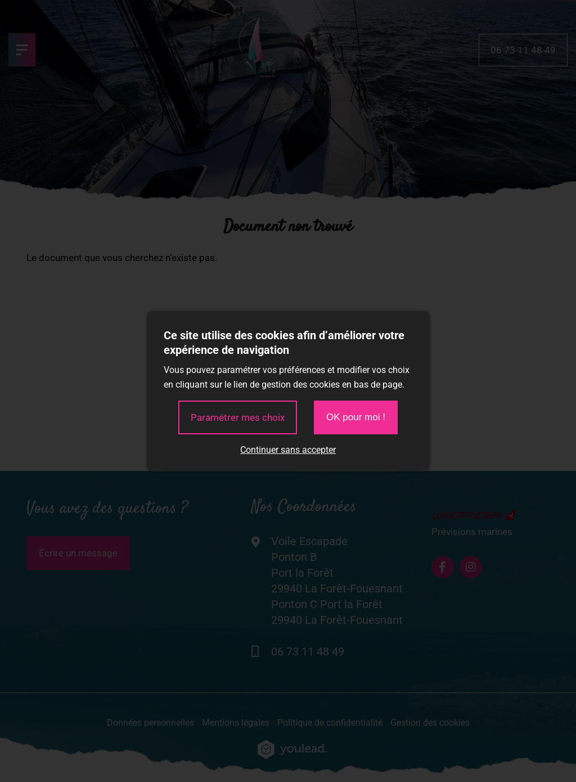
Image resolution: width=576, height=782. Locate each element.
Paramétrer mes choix (238, 417)
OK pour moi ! (355, 417)
